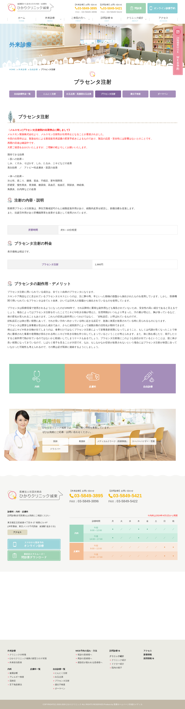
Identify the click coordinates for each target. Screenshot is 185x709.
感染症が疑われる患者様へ (90, 662)
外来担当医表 (16, 662)
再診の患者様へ (85, 658)
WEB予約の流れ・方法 (86, 651)
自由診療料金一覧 (22, 94)
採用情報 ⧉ (148, 658)
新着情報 (147, 654)
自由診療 (34, 69)
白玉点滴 (59, 677)
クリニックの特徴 (18, 654)
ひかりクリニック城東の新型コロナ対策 (28, 658)
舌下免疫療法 (16, 684)
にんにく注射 (49, 94)
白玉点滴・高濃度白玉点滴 (78, 94)
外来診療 (50, 19)
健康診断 (14, 673)
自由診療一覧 (59, 669)
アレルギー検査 (17, 677)
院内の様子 (117, 667)
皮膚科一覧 (35, 669)
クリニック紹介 (135, 19)
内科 (37, 386)
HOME (12, 69)
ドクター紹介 (118, 664)
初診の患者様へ (85, 654)
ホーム (21, 19)
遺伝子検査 (135, 94)
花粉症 (13, 681)
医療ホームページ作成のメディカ (128, 704)
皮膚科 (92, 386)
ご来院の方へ (78, 19)
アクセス (163, 19)
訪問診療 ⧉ (107, 19)
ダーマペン (163, 94)
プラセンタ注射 (108, 94)
